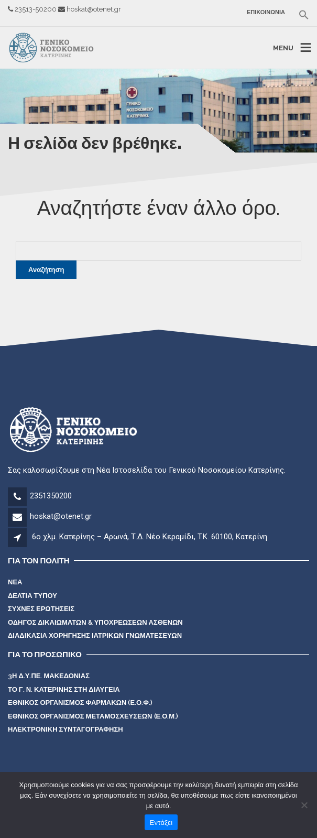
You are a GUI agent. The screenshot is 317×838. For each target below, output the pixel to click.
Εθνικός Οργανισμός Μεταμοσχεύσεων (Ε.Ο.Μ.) (93, 716)
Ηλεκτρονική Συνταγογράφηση (65, 729)
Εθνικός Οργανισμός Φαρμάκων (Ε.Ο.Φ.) (80, 702)
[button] (300, 14)
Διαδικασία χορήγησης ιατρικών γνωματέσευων (95, 635)
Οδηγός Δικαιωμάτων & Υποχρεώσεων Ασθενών (95, 622)
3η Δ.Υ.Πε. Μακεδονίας (49, 676)
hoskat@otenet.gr (94, 9)
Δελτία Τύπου (32, 596)
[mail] (18, 518)
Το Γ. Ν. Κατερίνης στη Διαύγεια (64, 689)
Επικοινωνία (266, 12)
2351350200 (51, 495)
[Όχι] (304, 805)
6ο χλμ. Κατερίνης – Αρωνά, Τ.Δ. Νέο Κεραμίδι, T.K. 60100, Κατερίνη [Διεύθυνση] (149, 536)
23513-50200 (36, 9)
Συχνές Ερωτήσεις (41, 609)
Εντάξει (161, 822)
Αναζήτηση (46, 270)
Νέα (15, 582)
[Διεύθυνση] (19, 538)
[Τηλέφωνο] (18, 497)
